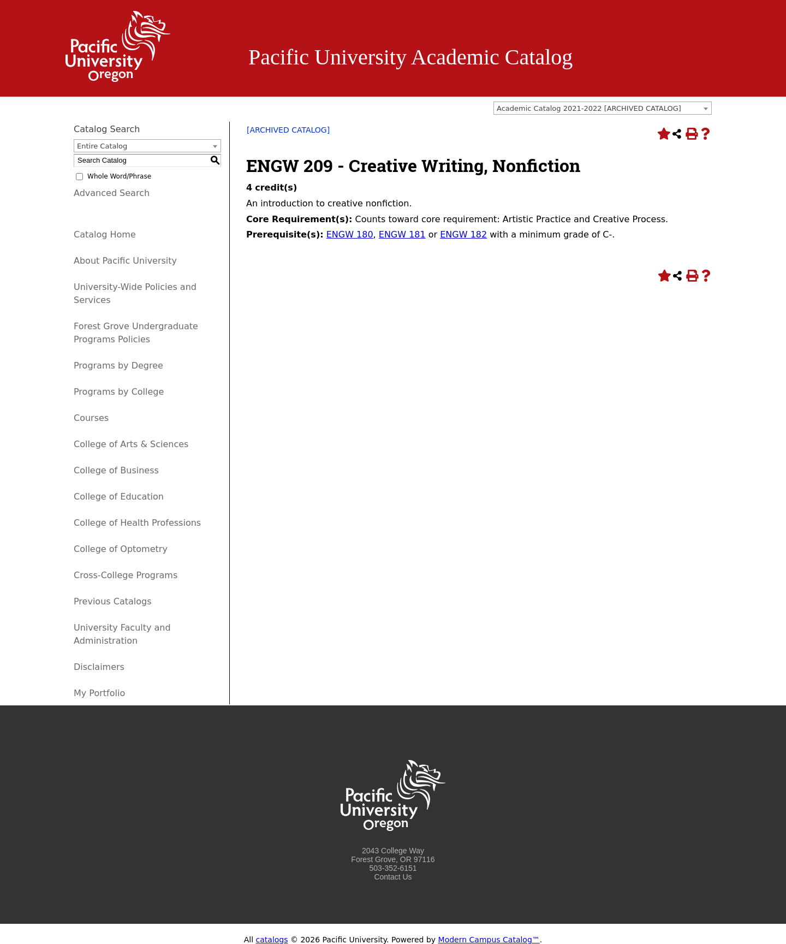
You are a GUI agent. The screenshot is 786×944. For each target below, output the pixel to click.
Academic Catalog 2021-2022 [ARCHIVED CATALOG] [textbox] (589, 108)
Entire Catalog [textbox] (102, 146)
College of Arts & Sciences (131, 444)
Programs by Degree (118, 365)
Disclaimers (99, 667)
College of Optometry (121, 549)
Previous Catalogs (112, 601)
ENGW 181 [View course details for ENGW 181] (402, 234)
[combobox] (602, 108)
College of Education (119, 496)
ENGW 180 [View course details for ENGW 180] (349, 234)
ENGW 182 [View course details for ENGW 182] (463, 234)
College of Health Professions (137, 523)
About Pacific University (125, 261)
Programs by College (119, 392)
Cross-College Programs (125, 575)
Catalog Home (105, 234)
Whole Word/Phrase (119, 176)
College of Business (116, 470)
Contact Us (393, 876)
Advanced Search (112, 193)
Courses (91, 418)
